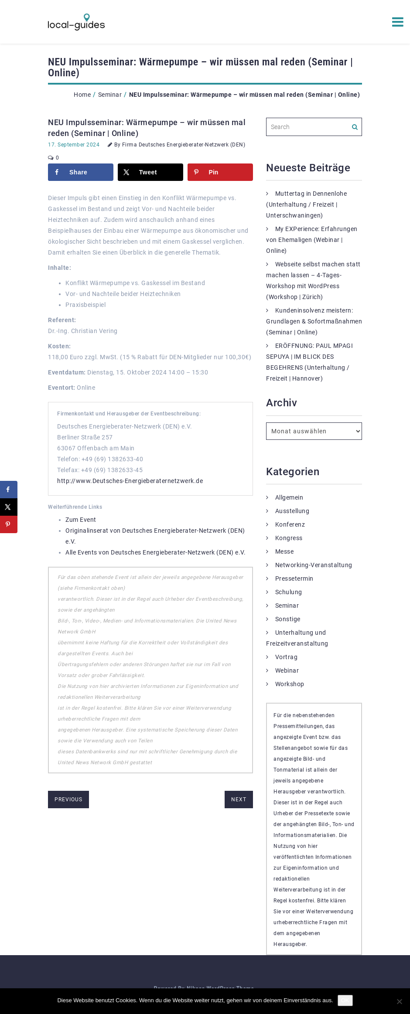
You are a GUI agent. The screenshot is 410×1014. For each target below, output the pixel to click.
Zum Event (80, 519)
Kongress (289, 537)
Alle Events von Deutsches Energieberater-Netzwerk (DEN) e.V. (155, 552)
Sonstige (288, 619)
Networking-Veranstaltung (313, 564)
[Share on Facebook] (80, 172)
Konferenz (290, 524)
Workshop (289, 684)
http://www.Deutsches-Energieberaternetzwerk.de (130, 480)
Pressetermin (294, 578)
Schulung (288, 592)
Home (82, 94)
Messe (284, 551)
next (238, 799)
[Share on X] (150, 172)
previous (68, 799)
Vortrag (286, 656)
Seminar (110, 94)
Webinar (287, 670)
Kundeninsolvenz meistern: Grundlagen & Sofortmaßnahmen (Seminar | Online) (314, 321)
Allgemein (289, 497)
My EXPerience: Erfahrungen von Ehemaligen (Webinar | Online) (312, 239)
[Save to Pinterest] (220, 172)
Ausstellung (292, 510)
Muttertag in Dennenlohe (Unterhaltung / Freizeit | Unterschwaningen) (306, 204)
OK (345, 1000)
